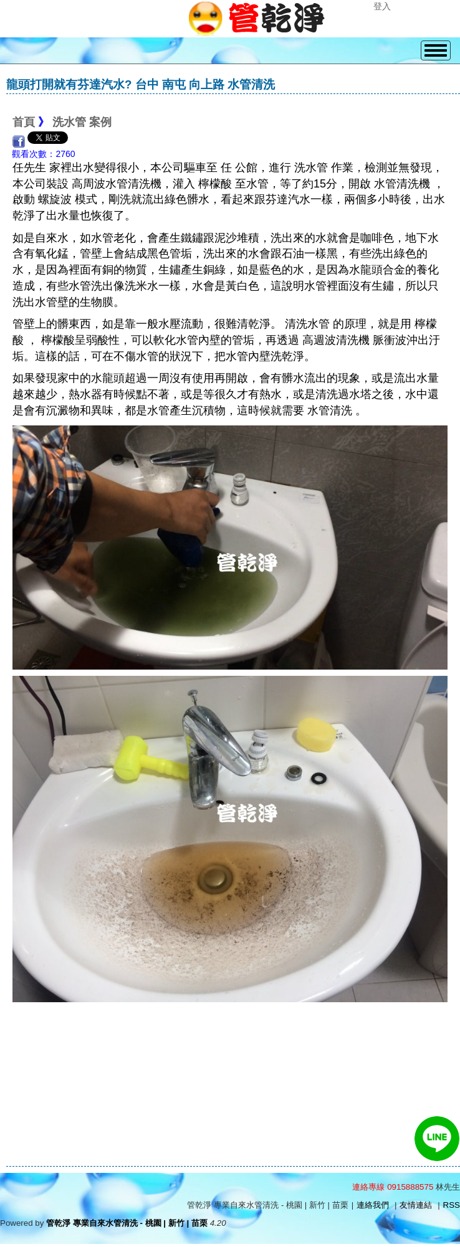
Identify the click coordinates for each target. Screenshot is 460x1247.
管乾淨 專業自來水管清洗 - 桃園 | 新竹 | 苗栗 (127, 1223)
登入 (382, 6)
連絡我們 (373, 1205)
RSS (451, 1205)
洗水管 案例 (82, 122)
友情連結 (416, 1205)
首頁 (23, 122)
